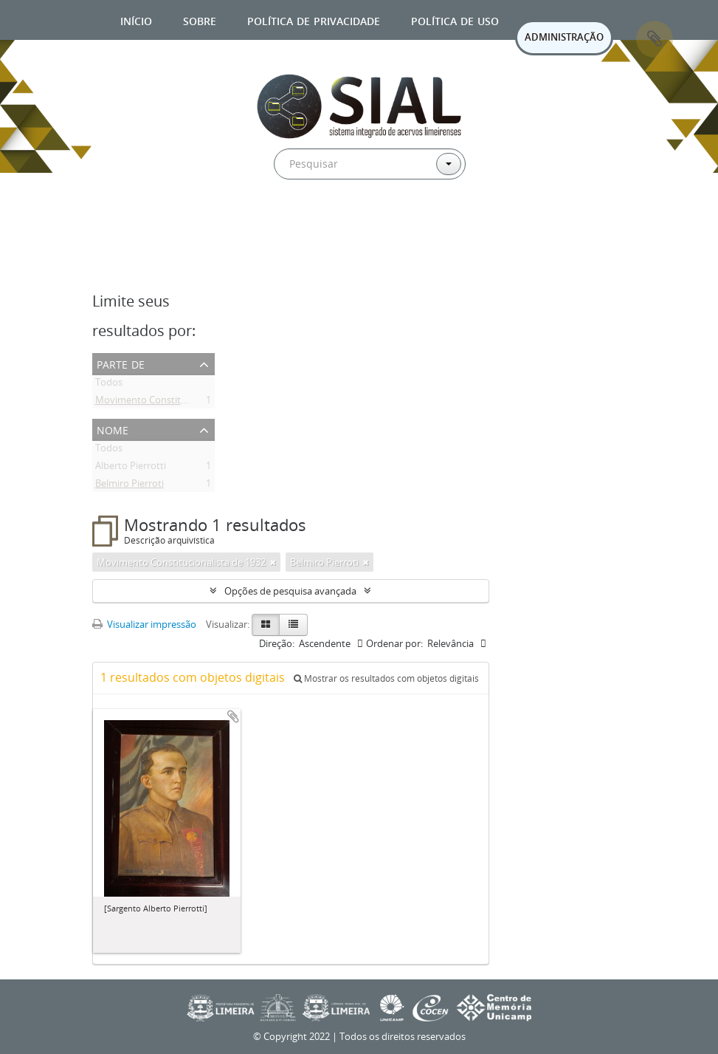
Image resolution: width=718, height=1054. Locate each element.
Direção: (276, 643)
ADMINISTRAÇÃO (564, 37)
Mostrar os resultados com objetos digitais (386, 678)
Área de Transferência (654, 39)
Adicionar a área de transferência (233, 716)
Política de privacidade (313, 20)
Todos (108, 384)
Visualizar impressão (144, 624)
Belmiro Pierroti (129, 486)
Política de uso (455, 20)
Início (136, 20)
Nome (112, 429)
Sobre (199, 20)
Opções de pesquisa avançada (290, 591)
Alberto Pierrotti (130, 468)
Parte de (121, 363)
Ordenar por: (394, 643)
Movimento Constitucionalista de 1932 (179, 402)
